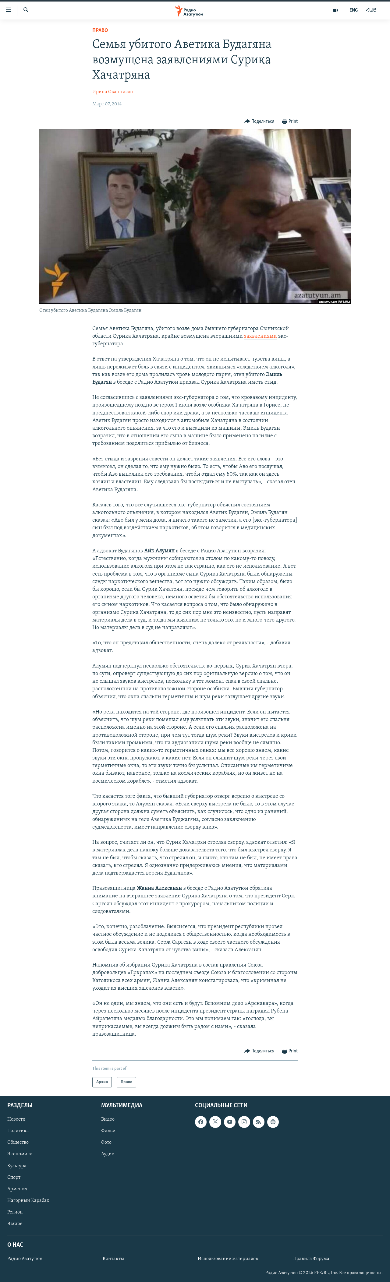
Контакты (113, 1258)
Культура (17, 1166)
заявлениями (260, 336)
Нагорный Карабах (28, 1200)
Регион (15, 1212)
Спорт (13, 1177)
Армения (17, 1189)
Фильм (108, 1131)
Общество (18, 1142)
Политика (18, 1131)
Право (100, 30)
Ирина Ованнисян (112, 92)
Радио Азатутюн (25, 1258)
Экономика (20, 1154)
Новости (16, 1119)
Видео (108, 1119)
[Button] (259, 122)
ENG (353, 10)
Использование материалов (228, 1258)
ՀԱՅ (371, 10)
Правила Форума (311, 1258)
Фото (106, 1142)
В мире (15, 1223)
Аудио (107, 1154)
